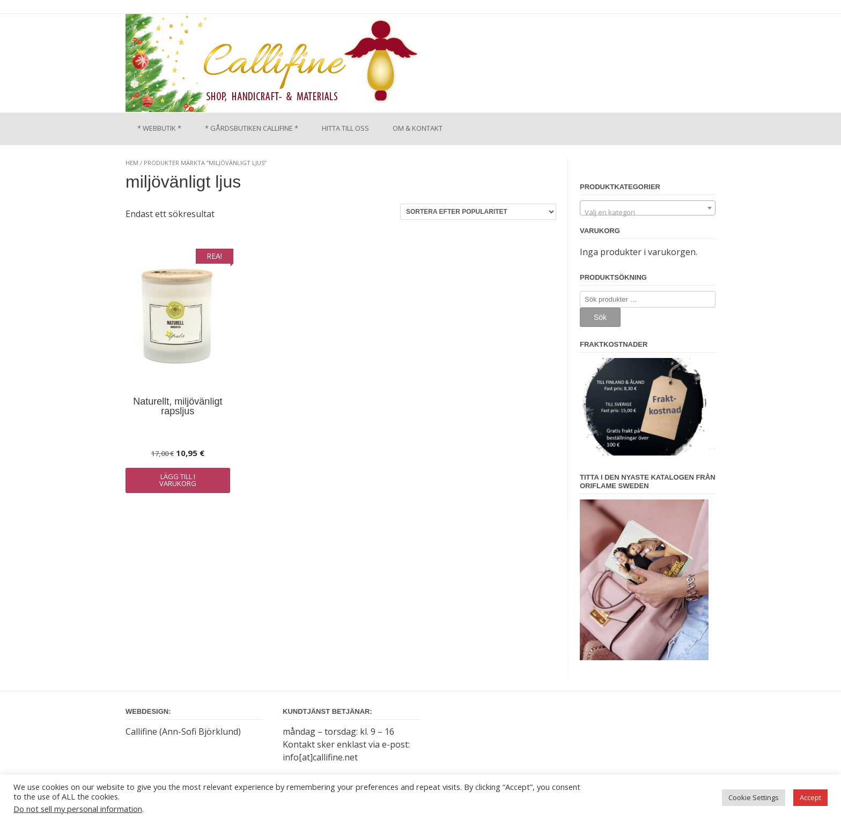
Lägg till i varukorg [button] (177, 480)
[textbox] (647, 212)
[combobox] (647, 207)
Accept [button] (810, 797)
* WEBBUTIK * (159, 128)
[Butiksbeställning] (478, 212)
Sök (600, 317)
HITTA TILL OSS (345, 128)
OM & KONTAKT (417, 128)
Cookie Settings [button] (753, 797)
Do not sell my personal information (77, 808)
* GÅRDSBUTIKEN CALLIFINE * (251, 128)
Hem (132, 163)
